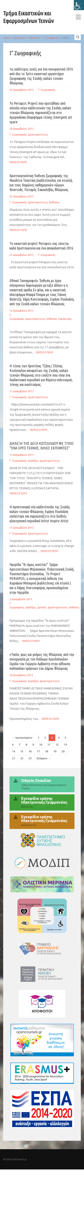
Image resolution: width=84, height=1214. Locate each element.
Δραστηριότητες (38, 134)
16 (30, 751)
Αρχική (6, 38)
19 (54, 751)
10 (40, 744)
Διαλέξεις (33, 460)
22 (21, 758)
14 (13, 751)
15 (21, 751)
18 (46, 751)
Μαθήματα (34, 38)
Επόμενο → (44, 758)
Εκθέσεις (54, 202)
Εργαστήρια (19, 38)
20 (63, 751)
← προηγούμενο (22, 737)
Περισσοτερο (18, 162)
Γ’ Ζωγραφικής (50, 38)
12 (57, 744)
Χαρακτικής (65, 318)
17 (38, 751)
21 (13, 758)
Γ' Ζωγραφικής (46, 89)
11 (48, 744)
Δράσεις (42, 607)
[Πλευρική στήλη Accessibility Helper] (79, 5)
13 (65, 744)
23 (30, 758)
